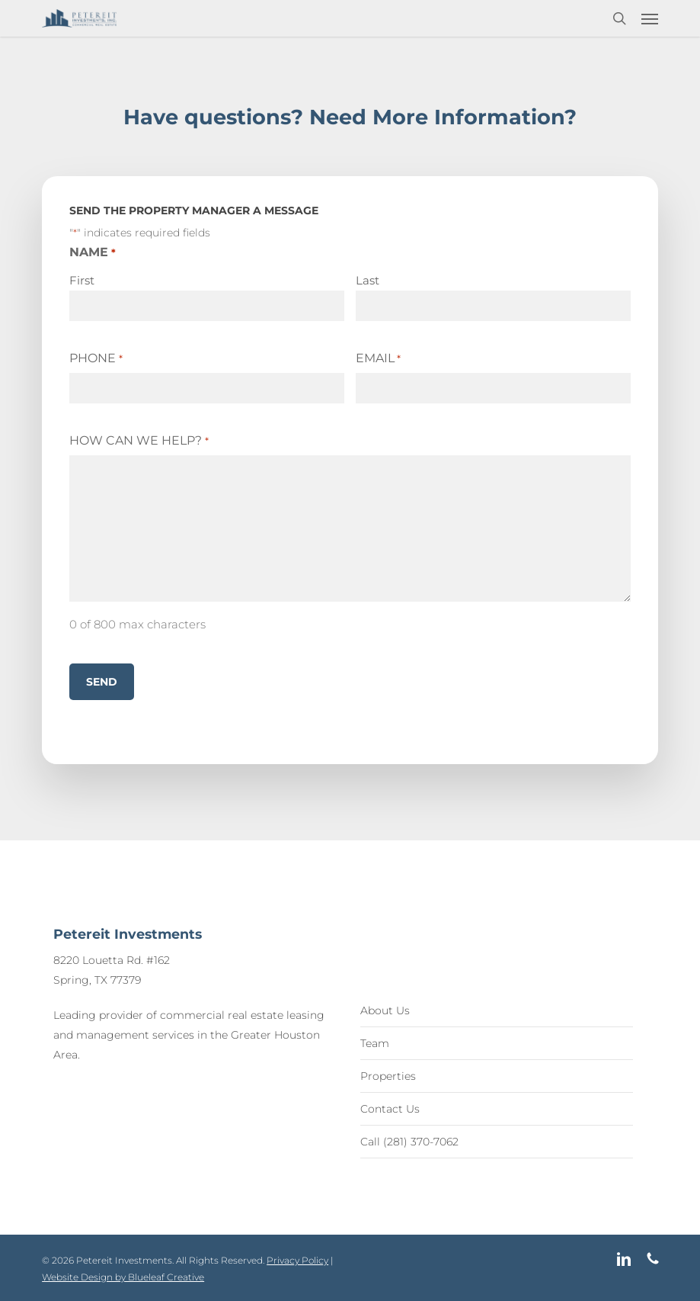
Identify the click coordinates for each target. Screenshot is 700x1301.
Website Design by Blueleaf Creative (123, 1277)
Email (378, 358)
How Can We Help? (138, 441)
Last (367, 280)
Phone (95, 358)
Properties (388, 1076)
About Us (385, 1010)
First (81, 280)
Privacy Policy (297, 1260)
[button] (649, 18)
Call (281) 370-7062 (409, 1141)
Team (374, 1043)
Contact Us (390, 1109)
